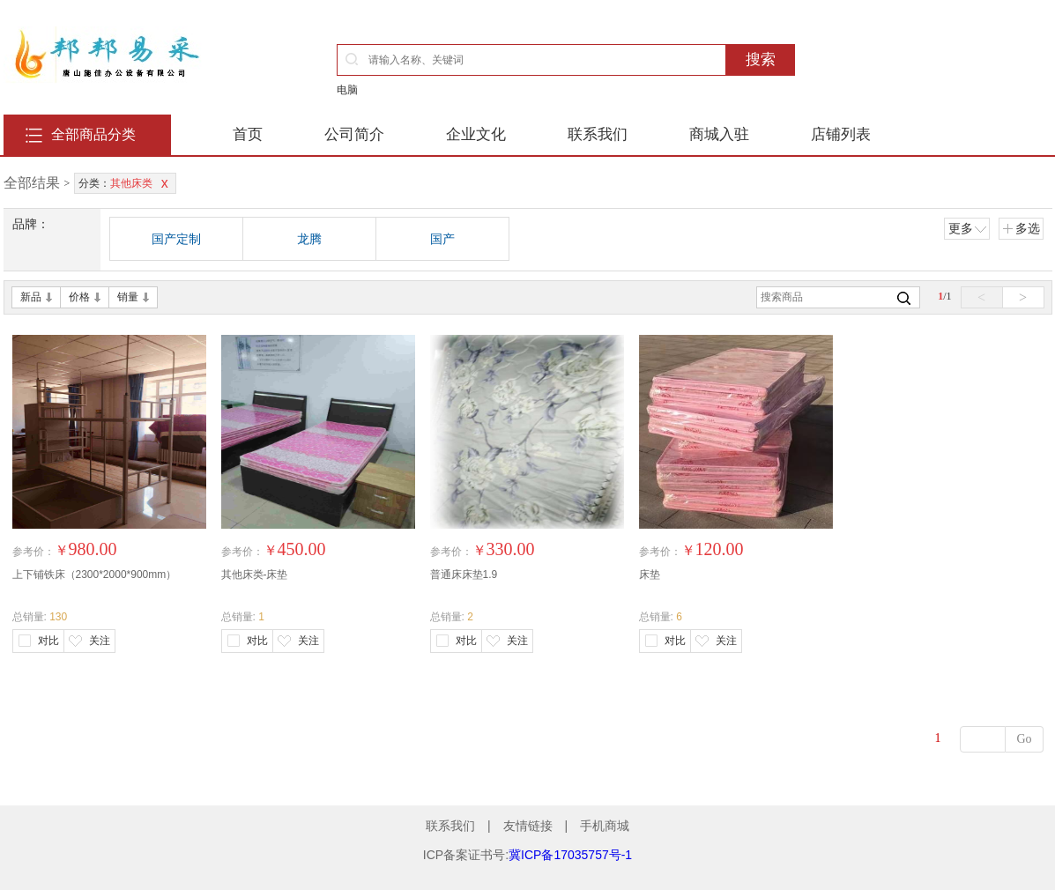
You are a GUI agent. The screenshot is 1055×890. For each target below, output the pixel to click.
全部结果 (32, 182)
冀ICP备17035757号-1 (570, 855)
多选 (1021, 228)
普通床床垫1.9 (464, 574)
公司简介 (354, 134)
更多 (967, 228)
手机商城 (604, 826)
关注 (99, 640)
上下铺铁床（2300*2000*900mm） (94, 574)
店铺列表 (841, 134)
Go (1023, 738)
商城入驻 (719, 134)
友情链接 (528, 826)
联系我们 (598, 134)
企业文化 (476, 134)
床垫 (649, 574)
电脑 (347, 90)
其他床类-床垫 (254, 574)
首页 (248, 134)
